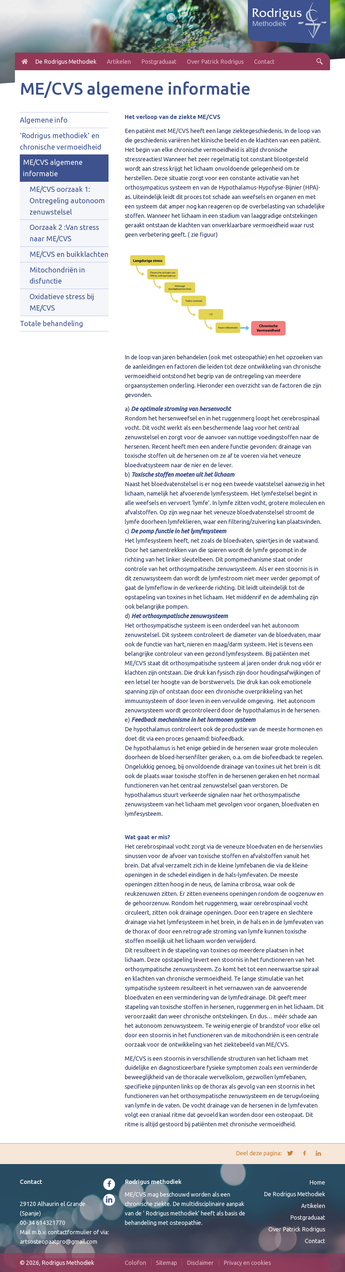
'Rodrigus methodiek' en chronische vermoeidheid (60, 141)
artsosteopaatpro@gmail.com (58, 1241)
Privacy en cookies (247, 1262)
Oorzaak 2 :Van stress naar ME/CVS (64, 233)
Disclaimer (200, 1262)
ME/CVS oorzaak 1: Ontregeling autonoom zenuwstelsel (67, 200)
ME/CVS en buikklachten (69, 254)
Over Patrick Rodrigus (215, 61)
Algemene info (44, 120)
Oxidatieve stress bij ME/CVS (62, 302)
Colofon (135, 1262)
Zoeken (320, 61)
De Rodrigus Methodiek (65, 61)
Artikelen (119, 61)
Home (25, 61)
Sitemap (166, 1262)
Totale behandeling (51, 323)
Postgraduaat (158, 61)
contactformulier (70, 1232)
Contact (264, 61)
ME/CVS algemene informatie (53, 168)
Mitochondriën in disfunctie (57, 275)
